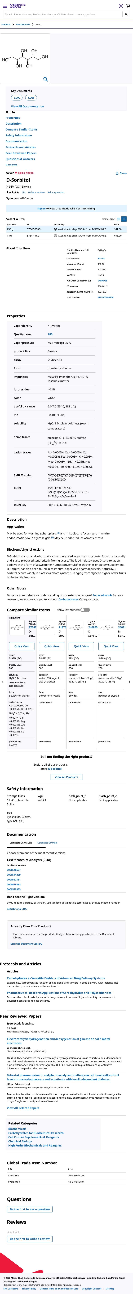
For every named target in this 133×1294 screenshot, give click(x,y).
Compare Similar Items (22, 129)
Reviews (11, 165)
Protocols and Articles (21, 147)
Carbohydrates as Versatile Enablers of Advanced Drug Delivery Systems (56, 978)
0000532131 (13, 879)
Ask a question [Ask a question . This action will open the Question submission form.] (55, 192)
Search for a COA (16, 909)
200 (50, 334)
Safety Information (19, 135)
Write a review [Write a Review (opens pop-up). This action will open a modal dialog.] (36, 192)
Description (13, 123)
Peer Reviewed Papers (21, 153)
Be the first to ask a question (30, 1209)
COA (17, 98)
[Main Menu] (5, 5)
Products (5, 24)
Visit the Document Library (26, 943)
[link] (10, 1288)
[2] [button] (52, 537)
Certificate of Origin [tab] (47, 842)
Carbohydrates (69, 599)
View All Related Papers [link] (23, 1108)
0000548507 (13, 869)
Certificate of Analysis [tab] (21, 842)
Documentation (16, 141)
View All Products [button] (66, 777)
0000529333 (13, 884)
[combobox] (66, 14)
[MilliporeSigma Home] (17, 6)
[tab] (8, 24)
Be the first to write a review (31, 1239)
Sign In (41, 208)
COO (31, 98)
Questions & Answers (20, 159)
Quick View (21, 646)
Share (121, 173)
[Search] (126, 14)
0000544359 (13, 874)
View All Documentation (27, 106)
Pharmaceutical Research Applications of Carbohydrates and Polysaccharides (59, 993)
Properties (13, 118)
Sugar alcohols (102, 595)
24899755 (102, 280)
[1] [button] (58, 532)
